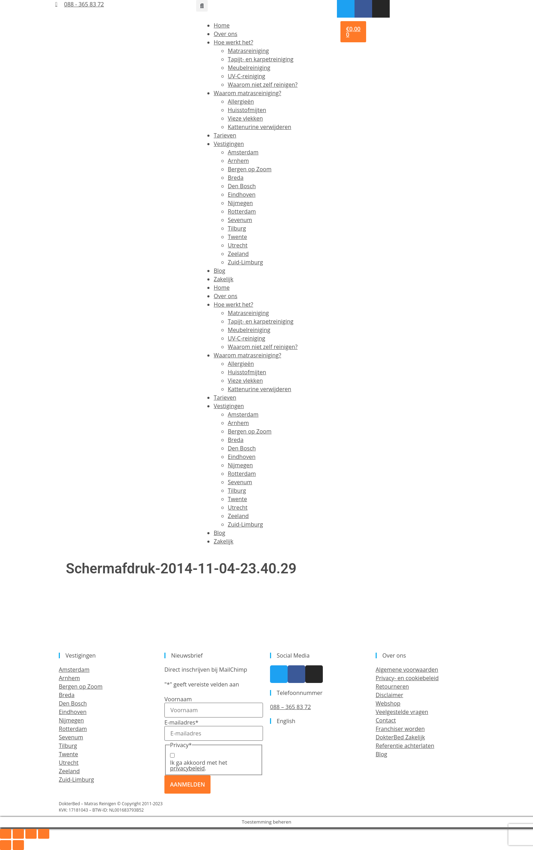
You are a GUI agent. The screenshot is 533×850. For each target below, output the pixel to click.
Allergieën (241, 101)
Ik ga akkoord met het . (198, 765)
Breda (236, 177)
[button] (202, 6)
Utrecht (237, 245)
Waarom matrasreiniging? (247, 93)
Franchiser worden (400, 729)
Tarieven (225, 135)
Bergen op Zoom (249, 169)
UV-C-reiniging (246, 76)
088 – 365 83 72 (290, 707)
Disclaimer (389, 695)
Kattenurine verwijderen (259, 127)
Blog (219, 271)
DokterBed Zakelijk (400, 737)
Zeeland (238, 254)
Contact (386, 720)
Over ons (225, 34)
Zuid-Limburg (245, 262)
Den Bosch (242, 186)
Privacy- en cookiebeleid (407, 678)
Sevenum (240, 220)
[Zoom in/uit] (5, 834)
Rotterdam (242, 211)
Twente (237, 237)
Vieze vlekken (245, 118)
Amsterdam (243, 152)
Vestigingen (229, 144)
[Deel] (31, 834)
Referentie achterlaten (405, 746)
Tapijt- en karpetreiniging (260, 59)
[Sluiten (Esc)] (43, 834)
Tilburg (237, 228)
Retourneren (392, 686)
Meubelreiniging (249, 68)
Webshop (388, 703)
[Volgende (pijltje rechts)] (18, 845)
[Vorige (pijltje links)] (5, 845)
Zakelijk (223, 279)
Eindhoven (242, 194)
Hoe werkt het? (233, 42)
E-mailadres (181, 722)
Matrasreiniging (248, 51)
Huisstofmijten (247, 110)
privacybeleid (187, 768)
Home (222, 25)
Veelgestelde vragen (402, 712)
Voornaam (178, 699)
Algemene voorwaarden (407, 669)
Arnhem (238, 161)
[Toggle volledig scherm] (18, 834)
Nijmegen (240, 203)
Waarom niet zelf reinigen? (262, 84)
